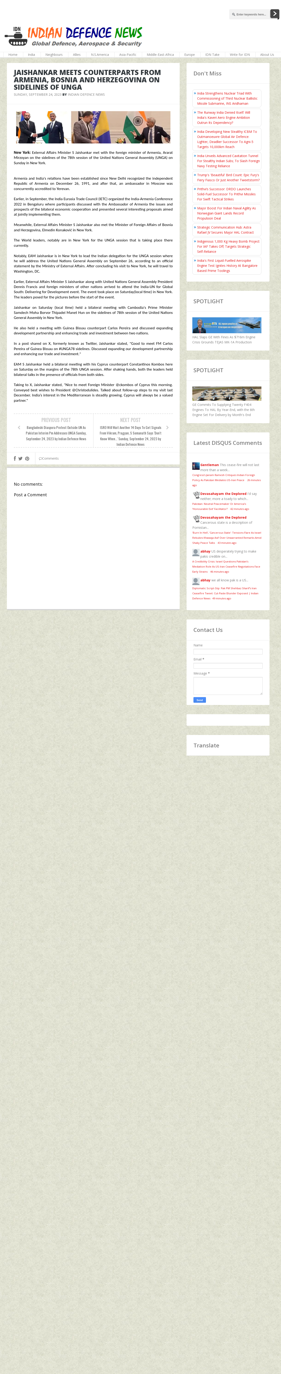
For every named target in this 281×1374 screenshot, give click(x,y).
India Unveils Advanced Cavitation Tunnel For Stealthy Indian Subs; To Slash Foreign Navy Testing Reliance (228, 161)
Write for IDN (240, 54)
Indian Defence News (86, 94)
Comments (49, 458)
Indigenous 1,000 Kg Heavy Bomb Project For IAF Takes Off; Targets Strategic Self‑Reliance (228, 246)
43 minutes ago (227, 542)
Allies (77, 54)
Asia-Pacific (127, 54)
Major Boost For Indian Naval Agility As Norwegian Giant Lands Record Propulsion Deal (226, 213)
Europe (189, 54)
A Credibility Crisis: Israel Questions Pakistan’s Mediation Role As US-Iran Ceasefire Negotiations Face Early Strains (226, 566)
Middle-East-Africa (160, 54)
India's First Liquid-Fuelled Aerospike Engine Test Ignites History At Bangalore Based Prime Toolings (227, 265)
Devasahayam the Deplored (223, 493)
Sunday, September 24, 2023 (37, 94)
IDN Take (212, 54)
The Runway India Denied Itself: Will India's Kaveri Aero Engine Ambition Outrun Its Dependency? (223, 117)
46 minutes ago (219, 571)
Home (13, 54)
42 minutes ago (239, 509)
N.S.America (100, 54)
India (31, 54)
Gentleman (209, 465)
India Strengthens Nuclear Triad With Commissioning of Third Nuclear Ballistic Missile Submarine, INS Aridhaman (227, 98)
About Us (267, 54)
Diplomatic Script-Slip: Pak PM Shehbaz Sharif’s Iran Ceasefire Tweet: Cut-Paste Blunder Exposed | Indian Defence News (225, 593)
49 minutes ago (221, 598)
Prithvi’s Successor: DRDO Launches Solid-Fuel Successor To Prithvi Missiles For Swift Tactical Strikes (226, 194)
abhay (205, 551)
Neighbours (54, 54)
